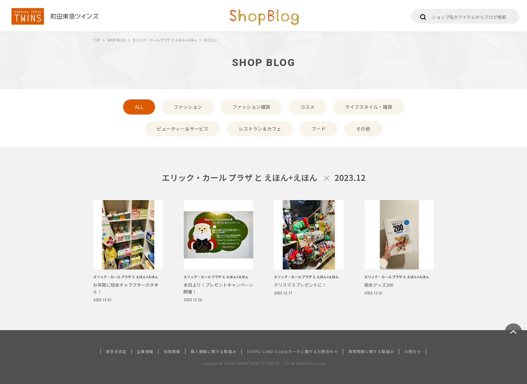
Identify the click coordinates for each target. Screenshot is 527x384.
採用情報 (172, 351)
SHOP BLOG (116, 39)
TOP (96, 39)
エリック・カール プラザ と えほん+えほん (165, 39)
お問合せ (413, 351)
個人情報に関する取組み (213, 351)
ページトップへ (513, 332)
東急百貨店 (116, 351)
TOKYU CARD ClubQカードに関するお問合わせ (292, 351)
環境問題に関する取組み (371, 351)
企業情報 (145, 351)
